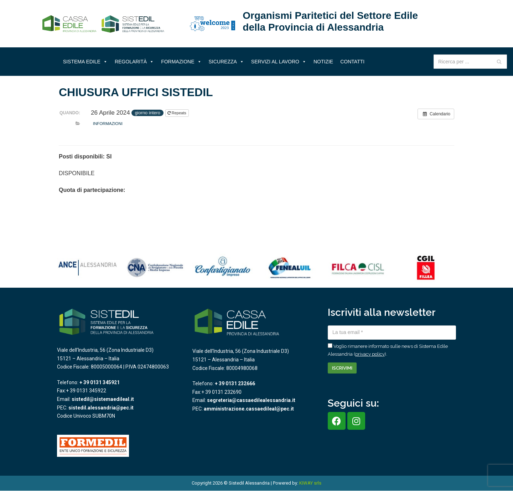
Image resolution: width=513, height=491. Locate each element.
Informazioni (108, 123)
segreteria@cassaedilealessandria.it (251, 400)
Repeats (177, 113)
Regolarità (134, 61)
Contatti (352, 61)
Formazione (181, 61)
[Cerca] (499, 61)
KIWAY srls (310, 483)
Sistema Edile (85, 61)
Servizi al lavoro (278, 61)
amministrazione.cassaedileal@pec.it (249, 409)
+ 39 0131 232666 (235, 383)
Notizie (323, 61)
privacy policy (370, 354)
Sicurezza (226, 61)
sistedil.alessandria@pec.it (101, 408)
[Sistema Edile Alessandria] (103, 24)
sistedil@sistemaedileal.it (103, 399)
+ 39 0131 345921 (99, 382)
